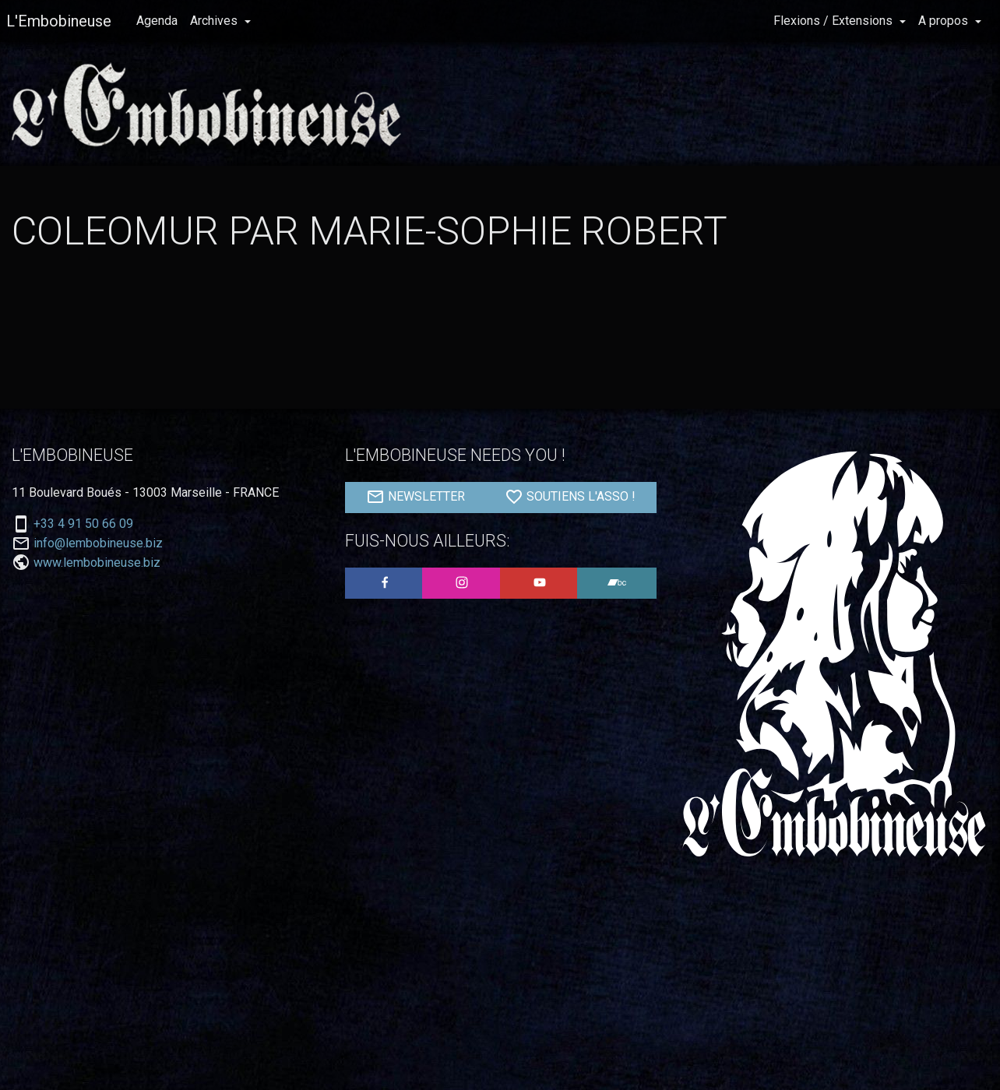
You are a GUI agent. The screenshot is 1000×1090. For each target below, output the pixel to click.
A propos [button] (944, 20)
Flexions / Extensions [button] (834, 20)
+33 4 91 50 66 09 (83, 524)
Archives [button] (215, 20)
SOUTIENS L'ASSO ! (570, 496)
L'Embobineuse (58, 21)
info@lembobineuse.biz (98, 543)
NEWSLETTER (415, 496)
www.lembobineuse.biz (96, 562)
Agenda (157, 20)
